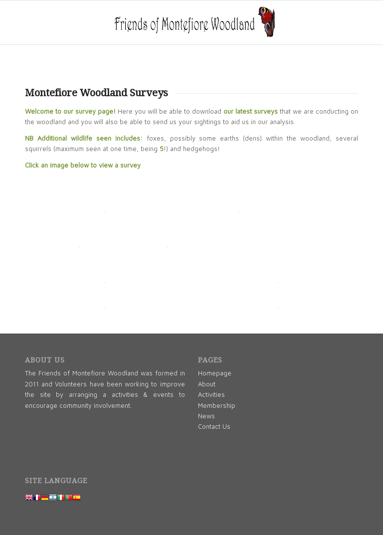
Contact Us (214, 426)
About (206, 384)
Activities (211, 394)
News (206, 416)
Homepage (214, 373)
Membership (216, 405)
